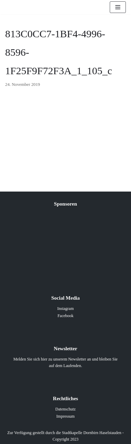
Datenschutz (65, 409)
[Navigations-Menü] (118, 7)
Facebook (66, 315)
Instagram (65, 308)
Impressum (65, 416)
